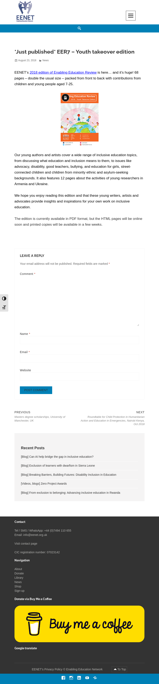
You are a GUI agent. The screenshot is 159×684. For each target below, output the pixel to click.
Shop (17, 586)
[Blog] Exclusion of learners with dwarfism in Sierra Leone (58, 466)
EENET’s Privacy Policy (47, 669)
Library (18, 578)
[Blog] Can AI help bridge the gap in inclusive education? (57, 457)
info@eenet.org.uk (35, 535)
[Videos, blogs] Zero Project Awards (44, 484)
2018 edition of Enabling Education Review (63, 73)
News (45, 60)
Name (25, 333)
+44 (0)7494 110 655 (57, 530)
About (18, 569)
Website (25, 370)
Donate (19, 573)
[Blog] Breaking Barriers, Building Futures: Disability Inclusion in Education (68, 475)
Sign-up (19, 591)
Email (25, 352)
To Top (121, 669)
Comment (27, 274)
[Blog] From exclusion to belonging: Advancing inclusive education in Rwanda (70, 493)
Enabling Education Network (84, 669)
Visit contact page (25, 543)
